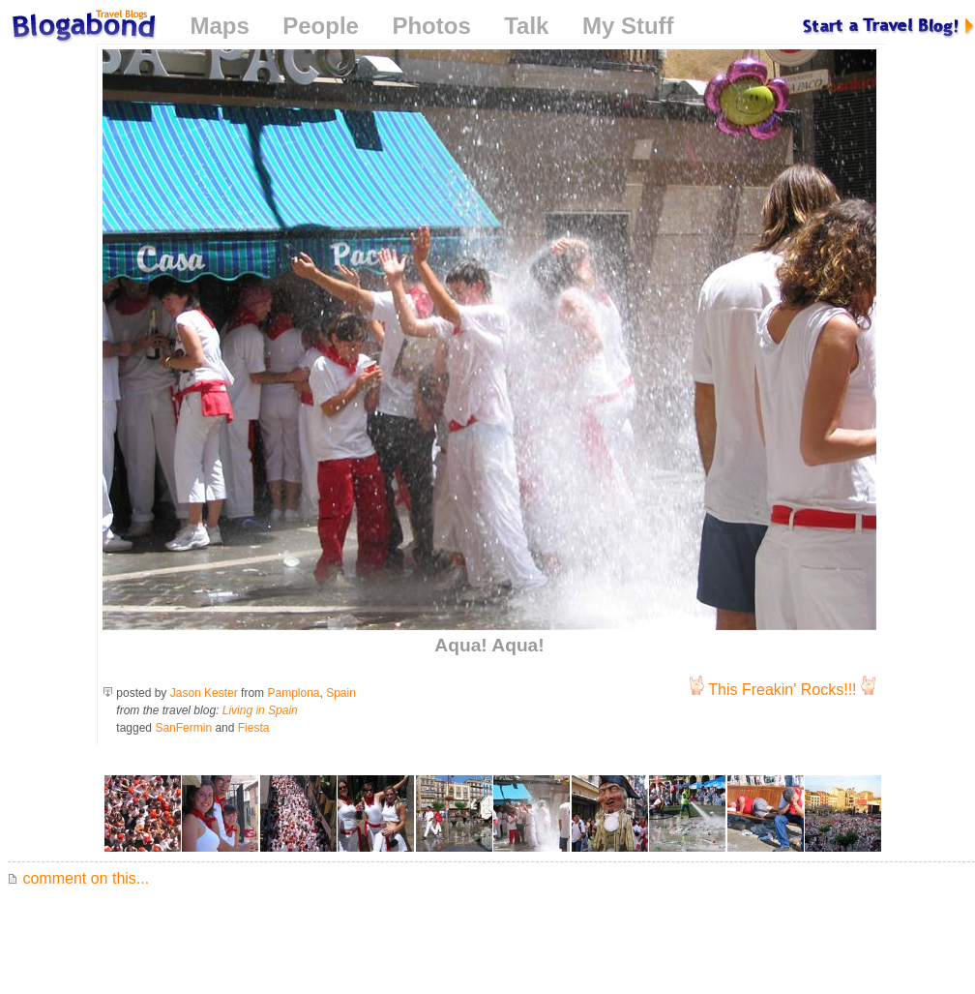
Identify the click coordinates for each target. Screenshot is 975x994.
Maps (219, 26)
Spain (341, 693)
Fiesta (254, 728)
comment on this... (78, 878)
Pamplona (293, 693)
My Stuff (628, 26)
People (320, 26)
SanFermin (183, 728)
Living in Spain (260, 710)
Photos (431, 26)
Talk (526, 26)
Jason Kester (204, 693)
